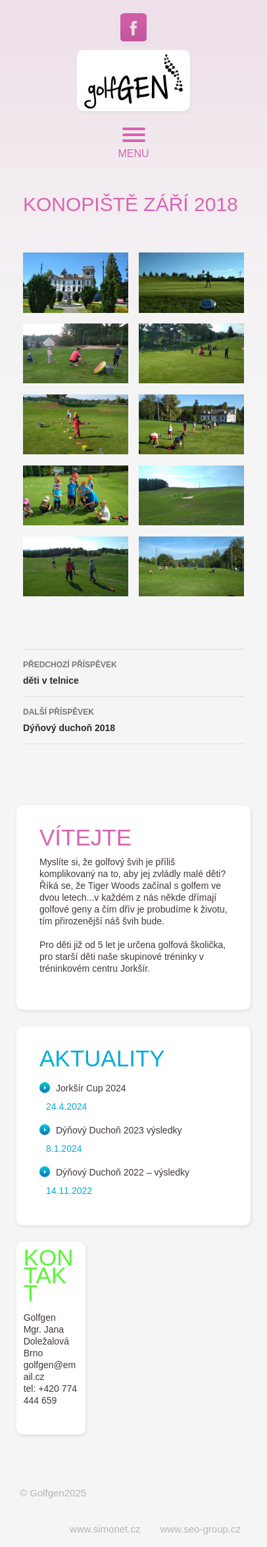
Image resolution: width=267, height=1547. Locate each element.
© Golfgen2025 (53, 1492)
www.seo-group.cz (200, 1529)
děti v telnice (133, 671)
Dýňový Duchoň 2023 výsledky (119, 1130)
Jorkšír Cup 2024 (91, 1088)
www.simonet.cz (105, 1529)
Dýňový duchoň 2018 (133, 718)
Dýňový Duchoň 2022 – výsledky (122, 1172)
